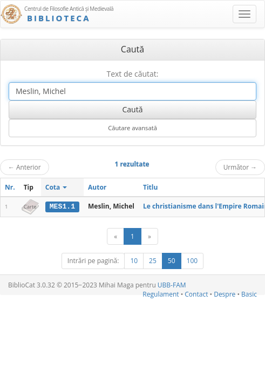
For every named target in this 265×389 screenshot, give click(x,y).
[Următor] (149, 236)
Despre (224, 294)
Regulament (160, 294)
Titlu (150, 187)
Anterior (24, 167)
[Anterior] (115, 236)
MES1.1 (62, 206)
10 (134, 260)
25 (153, 260)
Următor (240, 167)
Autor (97, 187)
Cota (56, 187)
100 (192, 260)
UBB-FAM (172, 285)
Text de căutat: (132, 74)
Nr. (10, 187)
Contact (196, 294)
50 (171, 260)
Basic (249, 294)
